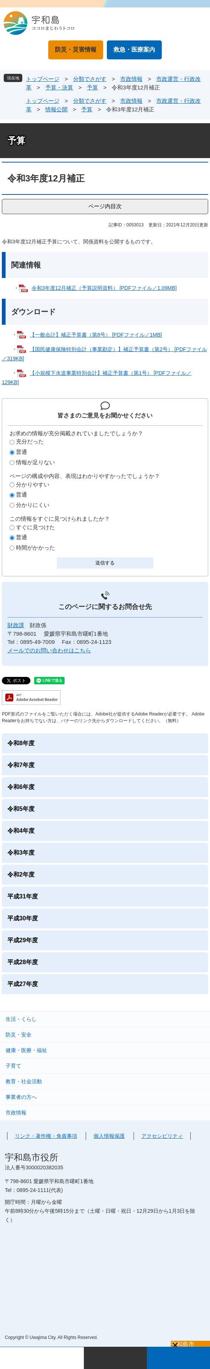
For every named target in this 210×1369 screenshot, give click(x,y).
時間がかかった (35, 547)
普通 (21, 452)
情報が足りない (35, 462)
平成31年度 (22, 896)
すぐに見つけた (35, 527)
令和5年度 (21, 809)
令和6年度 (21, 787)
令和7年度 (21, 765)
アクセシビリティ (162, 1136)
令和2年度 (21, 874)
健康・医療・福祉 (26, 1050)
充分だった (30, 441)
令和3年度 (21, 852)
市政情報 (131, 79)
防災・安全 (19, 1035)
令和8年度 (21, 743)
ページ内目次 (105, 206)
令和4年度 (21, 831)
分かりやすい (32, 484)
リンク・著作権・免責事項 (46, 1136)
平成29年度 (22, 940)
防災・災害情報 (75, 49)
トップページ (42, 79)
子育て (13, 1066)
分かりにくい (32, 505)
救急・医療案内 (134, 49)
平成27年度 (22, 984)
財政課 (15, 625)
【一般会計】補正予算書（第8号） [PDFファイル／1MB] (96, 335)
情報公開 (56, 109)
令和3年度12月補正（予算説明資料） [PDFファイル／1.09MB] (104, 288)
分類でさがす (89, 79)
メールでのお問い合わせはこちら (49, 650)
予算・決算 (59, 87)
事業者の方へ (21, 1097)
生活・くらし (21, 1019)
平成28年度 (22, 962)
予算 (92, 87)
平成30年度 (22, 918)
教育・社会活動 (24, 1081)
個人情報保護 (109, 1136)
